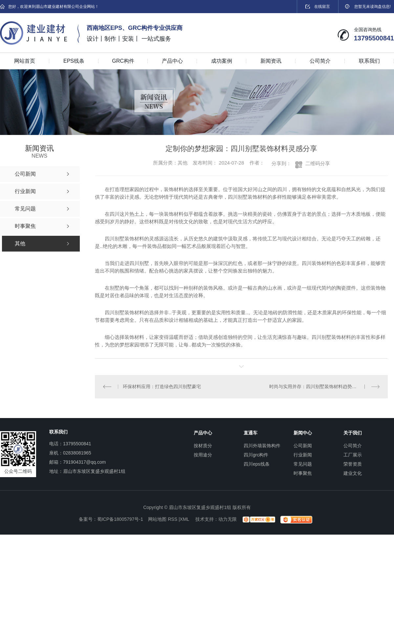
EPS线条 (73, 61)
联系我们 (369, 61)
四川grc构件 (256, 454)
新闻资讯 (270, 61)
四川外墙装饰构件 (262, 445)
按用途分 (203, 454)
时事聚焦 (303, 473)
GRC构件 (123, 61)
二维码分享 (317, 163)
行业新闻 (303, 454)
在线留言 (317, 6)
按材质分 (203, 445)
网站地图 (158, 519)
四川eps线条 (257, 464)
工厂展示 (352, 454)
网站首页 (24, 61)
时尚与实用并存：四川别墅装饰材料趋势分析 (315, 386)
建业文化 (352, 473)
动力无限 (227, 519)
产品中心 (172, 61)
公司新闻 (303, 445)
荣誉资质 (352, 464)
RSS (173, 519)
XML (185, 519)
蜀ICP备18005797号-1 (120, 519)
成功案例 (221, 61)
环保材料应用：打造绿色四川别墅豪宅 (162, 386)
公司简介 (320, 61)
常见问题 (303, 464)
